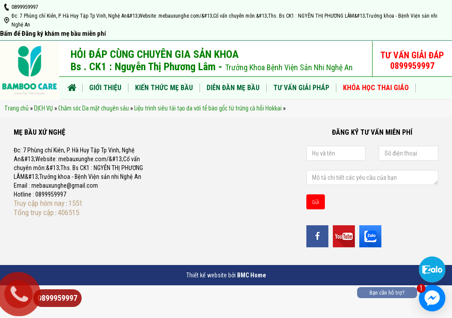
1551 (75, 203)
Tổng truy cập (34, 212)
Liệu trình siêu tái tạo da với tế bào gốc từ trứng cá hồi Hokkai (208, 108)
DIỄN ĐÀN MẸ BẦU (233, 87)
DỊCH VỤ (43, 108)
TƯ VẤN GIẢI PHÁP (301, 87)
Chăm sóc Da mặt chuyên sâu (93, 108)
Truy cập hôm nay (39, 203)
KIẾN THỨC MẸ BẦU (164, 87)
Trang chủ (16, 108)
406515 (68, 212)
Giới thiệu (105, 87)
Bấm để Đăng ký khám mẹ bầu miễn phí (53, 34)
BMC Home (251, 275)
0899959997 (24, 7)
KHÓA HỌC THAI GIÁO (376, 87)
